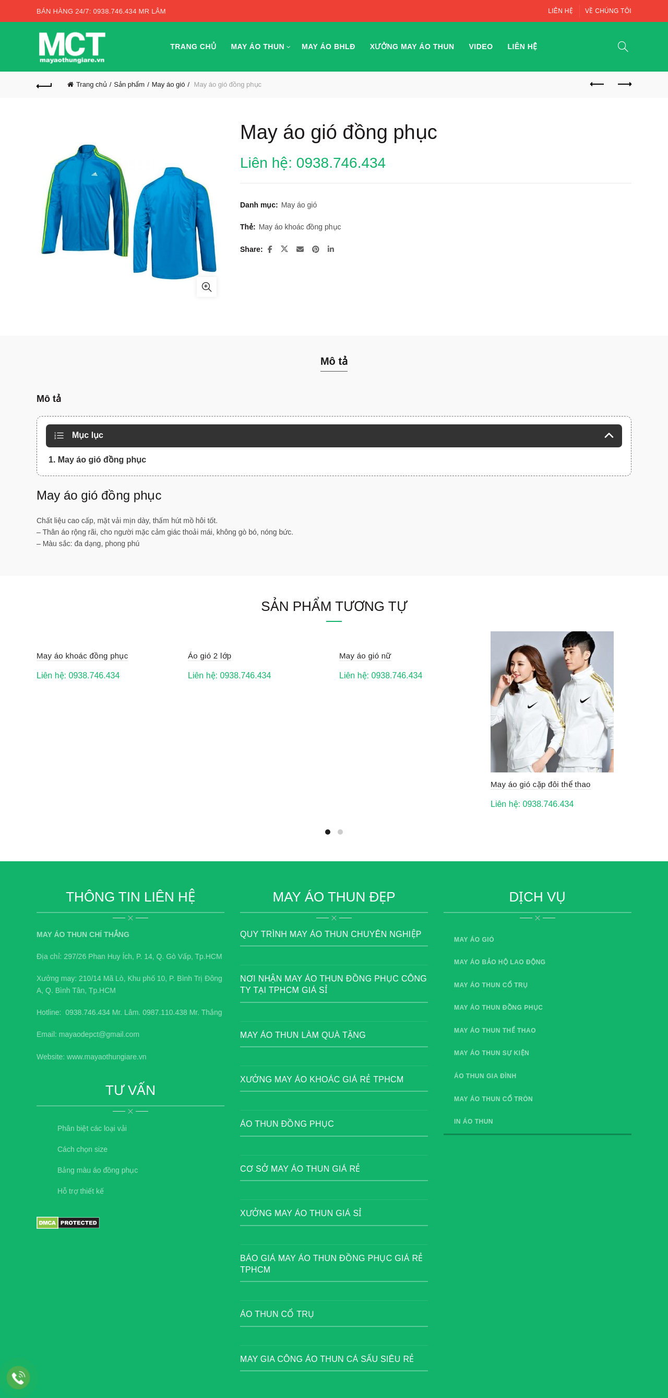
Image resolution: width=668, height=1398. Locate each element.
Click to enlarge (207, 287)
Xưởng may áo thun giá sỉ (301, 1213)
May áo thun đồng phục (498, 1007)
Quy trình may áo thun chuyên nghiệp (331, 934)
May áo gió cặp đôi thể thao (541, 784)
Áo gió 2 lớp (209, 655)
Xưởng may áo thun (412, 46)
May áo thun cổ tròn (493, 1099)
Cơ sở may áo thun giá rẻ (300, 1168)
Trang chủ (193, 46)
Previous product (598, 84)
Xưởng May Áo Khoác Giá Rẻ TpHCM (322, 1079)
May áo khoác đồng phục (300, 227)
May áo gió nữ (365, 655)
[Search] (623, 46)
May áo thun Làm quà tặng (303, 1035)
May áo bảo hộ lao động (500, 962)
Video (481, 46)
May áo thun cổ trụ (491, 985)
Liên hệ (560, 11)
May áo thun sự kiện (491, 1053)
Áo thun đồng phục (287, 1123)
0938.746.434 (87, 1012)
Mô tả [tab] (334, 361)
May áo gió (168, 84)
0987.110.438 (164, 1012)
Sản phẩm (129, 84)
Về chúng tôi (608, 11)
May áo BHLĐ (328, 46)
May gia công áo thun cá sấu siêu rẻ (327, 1359)
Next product (624, 84)
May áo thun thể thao (495, 1030)
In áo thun (473, 1121)
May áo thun (257, 46)
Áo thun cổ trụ (277, 1314)
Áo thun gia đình (485, 1076)
